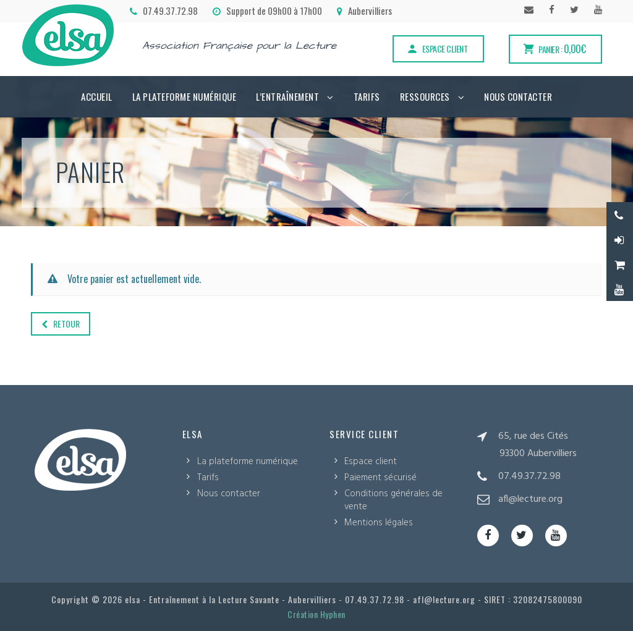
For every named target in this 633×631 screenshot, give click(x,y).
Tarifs (367, 96)
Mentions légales (378, 522)
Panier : (553, 48)
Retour (60, 323)
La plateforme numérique (184, 96)
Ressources (425, 96)
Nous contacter (518, 96)
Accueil (97, 96)
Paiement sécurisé (380, 477)
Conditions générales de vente (393, 500)
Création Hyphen (316, 614)
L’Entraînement (287, 96)
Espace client (437, 48)
